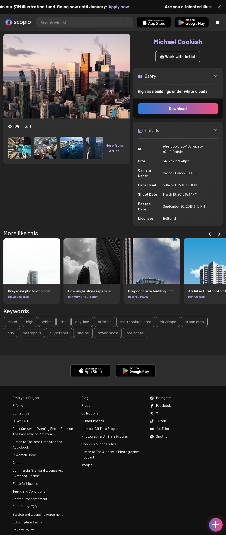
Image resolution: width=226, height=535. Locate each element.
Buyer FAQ (20, 421)
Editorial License (25, 483)
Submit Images (92, 421)
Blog (84, 397)
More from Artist (114, 148)
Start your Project (25, 397)
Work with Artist (178, 56)
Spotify (158, 436)
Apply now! (122, 6)
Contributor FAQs (25, 506)
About (17, 462)
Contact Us (20, 413)
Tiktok (158, 421)
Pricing (17, 405)
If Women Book (24, 455)
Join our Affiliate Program (101, 428)
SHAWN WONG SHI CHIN (82, 296)
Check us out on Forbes (99, 444)
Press (85, 405)
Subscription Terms (27, 522)
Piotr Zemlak (196, 296)
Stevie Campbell (18, 296)
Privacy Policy (23, 530)
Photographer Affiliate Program (105, 436)
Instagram (160, 397)
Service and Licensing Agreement (37, 514)
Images (86, 465)
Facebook (160, 405)
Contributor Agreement (29, 499)
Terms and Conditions (28, 491)
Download (178, 108)
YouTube (159, 428)
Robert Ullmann (138, 296)
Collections (89, 413)
